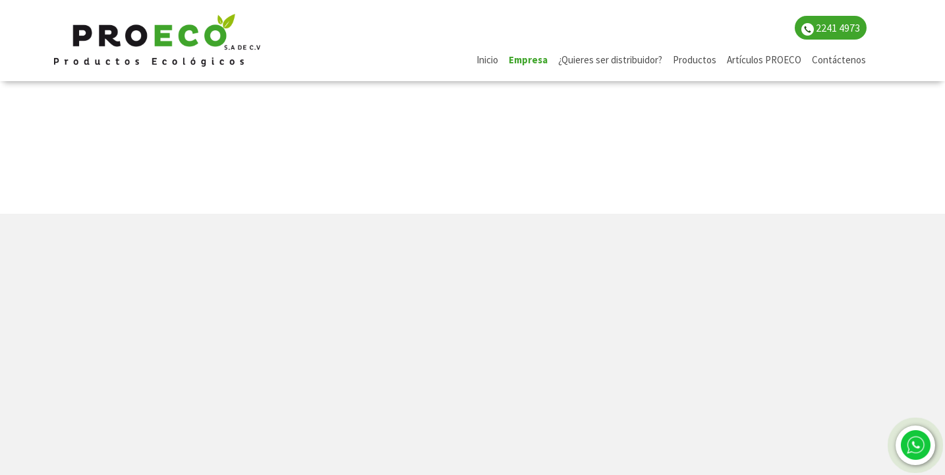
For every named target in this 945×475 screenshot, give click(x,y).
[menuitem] (487, 60)
